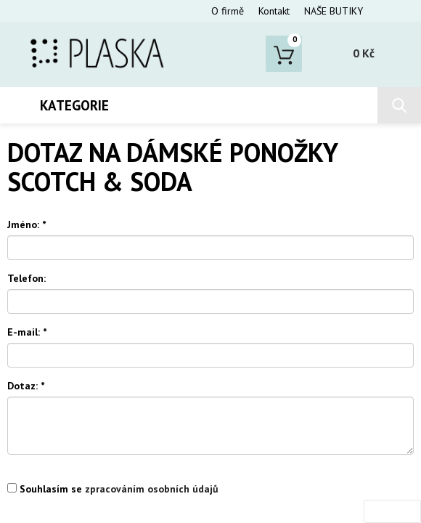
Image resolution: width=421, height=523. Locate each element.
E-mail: (26, 331)
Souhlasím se (112, 488)
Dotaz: (25, 385)
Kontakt (274, 10)
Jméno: (26, 224)
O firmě (227, 10)
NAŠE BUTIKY (333, 10)
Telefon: (26, 278)
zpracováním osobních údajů (151, 488)
